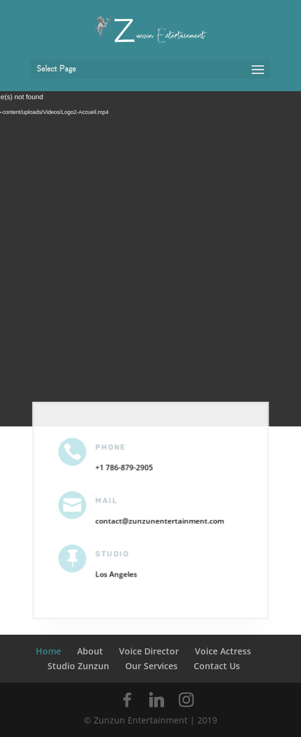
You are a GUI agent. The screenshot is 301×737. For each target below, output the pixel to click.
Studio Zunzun (78, 666)
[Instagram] (186, 700)
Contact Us (217, 666)
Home (48, 651)
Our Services (151, 666)
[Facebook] (127, 700)
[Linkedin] (156, 700)
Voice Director (149, 651)
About (90, 651)
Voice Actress (223, 651)
